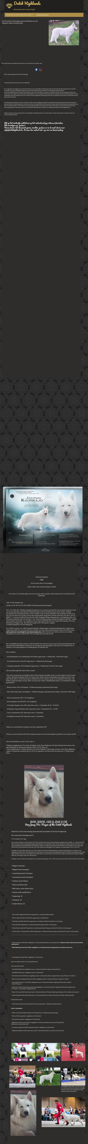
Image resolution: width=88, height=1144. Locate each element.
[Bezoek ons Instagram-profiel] (40, 69)
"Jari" (42, 579)
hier (27, 74)
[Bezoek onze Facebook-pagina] (36, 69)
